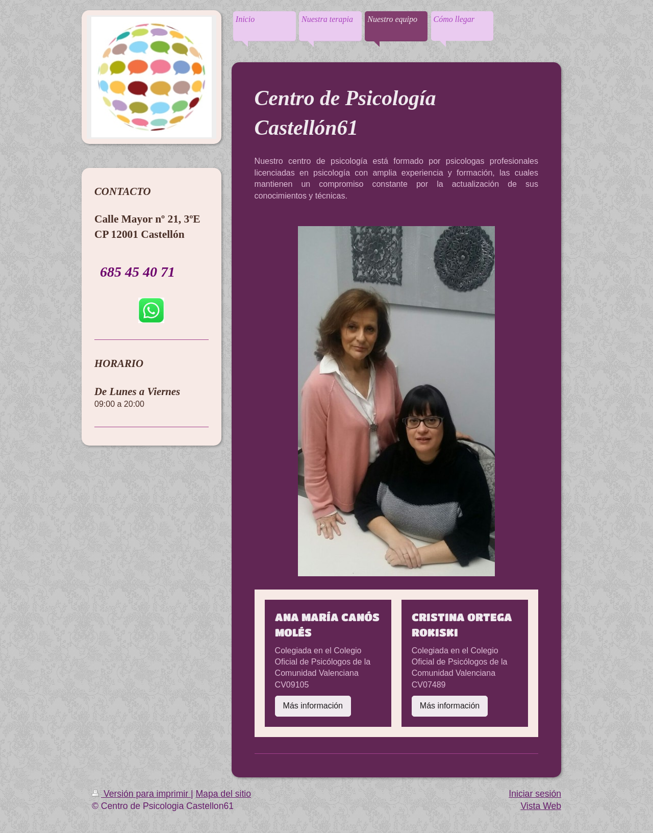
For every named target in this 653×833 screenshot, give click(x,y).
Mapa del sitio (223, 794)
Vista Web (540, 806)
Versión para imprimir (141, 794)
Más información (313, 705)
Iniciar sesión (535, 794)
